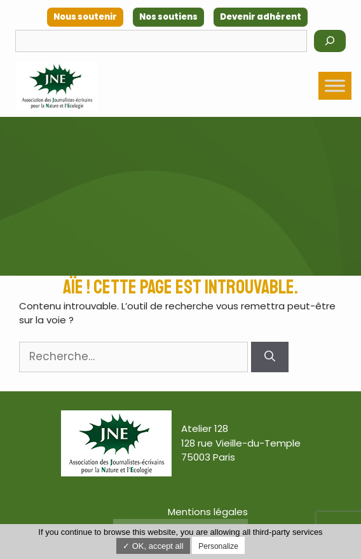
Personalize (218, 546)
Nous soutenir (85, 17)
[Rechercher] (330, 41)
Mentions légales (208, 511)
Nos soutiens (168, 17)
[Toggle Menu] (335, 85)
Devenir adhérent (260, 17)
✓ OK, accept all (153, 546)
